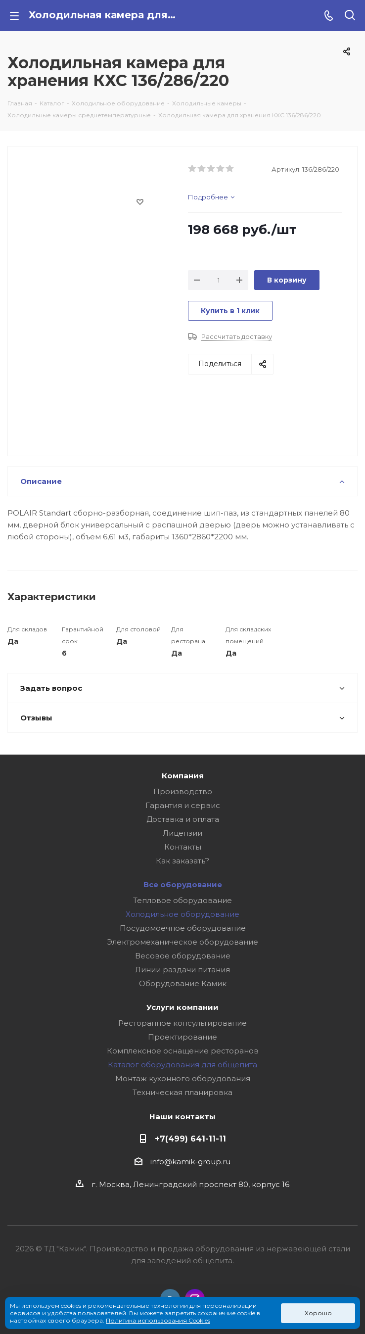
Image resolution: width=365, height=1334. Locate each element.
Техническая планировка (182, 1092)
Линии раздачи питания (182, 969)
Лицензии (182, 833)
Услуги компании (182, 1007)
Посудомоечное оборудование (183, 928)
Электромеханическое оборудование (182, 942)
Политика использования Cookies (158, 1320)
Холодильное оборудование (182, 914)
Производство (182, 791)
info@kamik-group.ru (190, 1161)
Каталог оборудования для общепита (182, 1064)
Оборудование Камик (183, 983)
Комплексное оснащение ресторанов (183, 1050)
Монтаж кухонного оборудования (182, 1078)
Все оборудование (182, 884)
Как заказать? (182, 860)
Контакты (182, 847)
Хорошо (318, 1313)
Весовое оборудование (182, 955)
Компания (183, 775)
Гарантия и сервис (182, 805)
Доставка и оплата (182, 819)
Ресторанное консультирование (182, 1023)
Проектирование (182, 1037)
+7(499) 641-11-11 (190, 1138)
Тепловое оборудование (182, 900)
